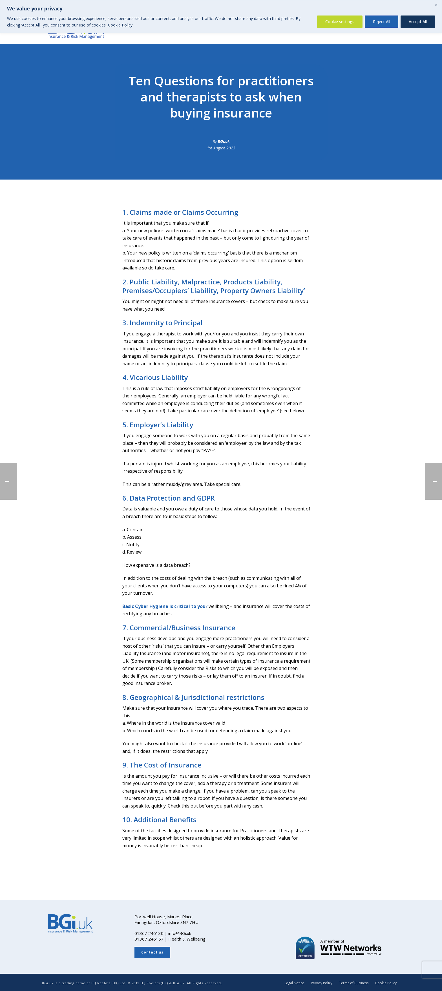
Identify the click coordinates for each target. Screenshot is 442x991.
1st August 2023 (221, 148)
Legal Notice (294, 983)
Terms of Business (353, 983)
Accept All (418, 21)
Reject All (381, 21)
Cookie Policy (120, 25)
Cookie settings (339, 21)
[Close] (436, 4)
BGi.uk (224, 141)
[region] (221, 16)
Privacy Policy (321, 983)
